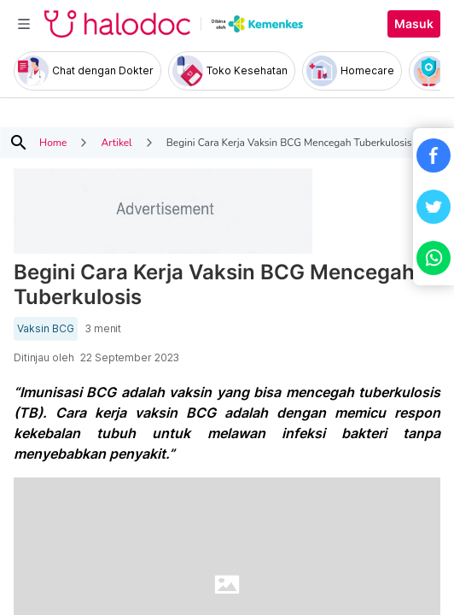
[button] (433, 155)
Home (53, 142)
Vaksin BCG (45, 329)
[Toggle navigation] (24, 23)
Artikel (116, 142)
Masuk (414, 24)
